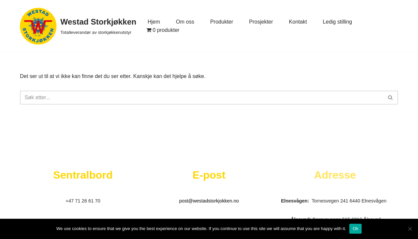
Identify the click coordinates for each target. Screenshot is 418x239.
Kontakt (298, 22)
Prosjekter (261, 22)
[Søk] (201, 98)
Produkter (221, 22)
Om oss (185, 22)
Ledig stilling (337, 22)
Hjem (154, 22)
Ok (355, 228)
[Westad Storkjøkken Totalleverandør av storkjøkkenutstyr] (78, 26)
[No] (409, 228)
